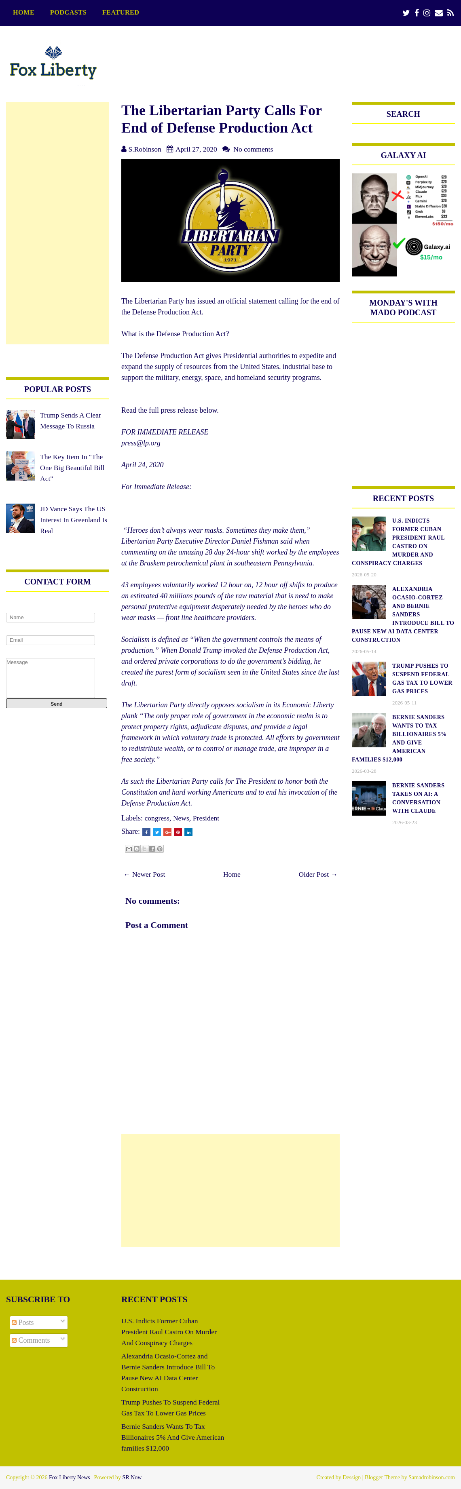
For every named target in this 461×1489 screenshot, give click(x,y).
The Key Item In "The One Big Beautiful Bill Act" (73, 468)
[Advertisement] (230, 1190)
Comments (31, 1340)
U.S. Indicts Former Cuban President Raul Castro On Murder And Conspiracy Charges (170, 1332)
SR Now (132, 1477)
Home (23, 12)
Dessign (352, 1477)
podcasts (68, 12)
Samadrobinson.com (431, 1477)
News (181, 818)
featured (121, 12)
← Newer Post (144, 874)
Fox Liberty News (69, 1477)
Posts (23, 1322)
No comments (255, 149)
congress (157, 818)
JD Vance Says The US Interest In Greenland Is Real (74, 520)
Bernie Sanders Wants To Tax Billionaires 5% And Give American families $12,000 (164, 1437)
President (207, 818)
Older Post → (318, 874)
